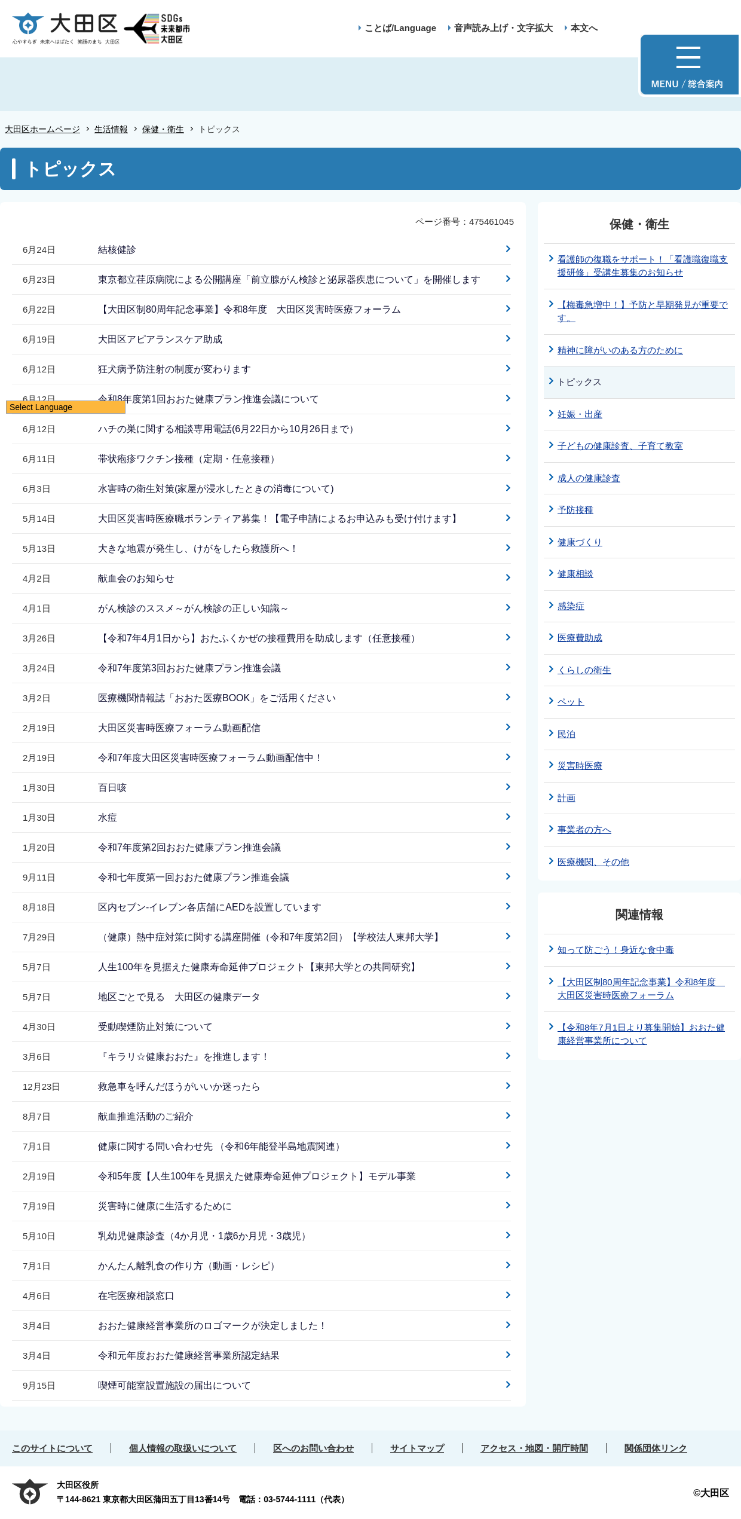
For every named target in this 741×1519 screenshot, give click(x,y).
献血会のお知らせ (136, 578)
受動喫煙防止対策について (155, 1027)
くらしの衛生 (584, 670)
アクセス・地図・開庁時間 (534, 1448)
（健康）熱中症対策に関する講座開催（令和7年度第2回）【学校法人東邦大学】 (270, 937)
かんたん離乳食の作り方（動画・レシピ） (189, 1266)
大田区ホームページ (42, 129)
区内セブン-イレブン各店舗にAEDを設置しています (209, 907)
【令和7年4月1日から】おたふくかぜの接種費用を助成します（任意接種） (259, 638)
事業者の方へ (584, 829)
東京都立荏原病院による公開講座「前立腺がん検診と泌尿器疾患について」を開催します (289, 279)
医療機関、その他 (593, 862)
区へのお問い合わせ (313, 1448)
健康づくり (580, 542)
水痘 (107, 817)
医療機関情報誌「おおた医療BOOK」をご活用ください (217, 698)
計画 (566, 798)
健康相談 (575, 574)
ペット (571, 701)
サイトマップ (417, 1448)
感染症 (571, 606)
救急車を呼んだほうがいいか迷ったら (179, 1086)
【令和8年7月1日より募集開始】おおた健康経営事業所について (641, 1034)
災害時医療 (580, 765)
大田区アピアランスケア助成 (160, 339)
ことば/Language (400, 28)
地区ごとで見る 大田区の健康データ (179, 997)
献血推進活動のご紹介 (146, 1116)
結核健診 (117, 249)
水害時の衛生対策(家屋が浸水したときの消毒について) (216, 489)
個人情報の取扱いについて (183, 1448)
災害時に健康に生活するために (165, 1206)
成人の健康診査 (589, 478)
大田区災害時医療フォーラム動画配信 (179, 728)
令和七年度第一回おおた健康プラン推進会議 (193, 877)
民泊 (566, 734)
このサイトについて (52, 1448)
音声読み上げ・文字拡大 (503, 28)
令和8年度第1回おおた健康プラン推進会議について (208, 399)
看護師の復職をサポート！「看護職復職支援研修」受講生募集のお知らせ (643, 266)
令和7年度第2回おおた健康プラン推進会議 (189, 847)
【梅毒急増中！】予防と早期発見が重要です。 (643, 311)
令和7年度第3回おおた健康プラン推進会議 (189, 668)
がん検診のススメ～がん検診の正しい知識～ (193, 608)
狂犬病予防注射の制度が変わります (174, 369)
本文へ (584, 28)
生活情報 (111, 129)
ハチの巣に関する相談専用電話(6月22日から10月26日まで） (228, 429)
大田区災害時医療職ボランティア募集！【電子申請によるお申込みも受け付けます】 (279, 519)
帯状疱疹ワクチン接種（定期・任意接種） (189, 459)
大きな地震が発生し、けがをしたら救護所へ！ (198, 548)
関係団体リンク (655, 1448)
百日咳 (112, 788)
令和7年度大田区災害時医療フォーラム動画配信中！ (210, 758)
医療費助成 (580, 637)
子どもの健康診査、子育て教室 (620, 446)
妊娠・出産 (580, 414)
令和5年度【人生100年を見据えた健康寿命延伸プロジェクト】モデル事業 (257, 1176)
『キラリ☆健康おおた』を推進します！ (184, 1057)
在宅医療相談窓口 (136, 1296)
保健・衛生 (163, 129)
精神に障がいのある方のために (620, 350)
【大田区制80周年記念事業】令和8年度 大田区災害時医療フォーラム (249, 309)
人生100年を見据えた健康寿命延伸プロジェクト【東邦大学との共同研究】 (259, 967)
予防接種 (575, 510)
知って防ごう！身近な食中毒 (616, 950)
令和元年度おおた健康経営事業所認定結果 (189, 1355)
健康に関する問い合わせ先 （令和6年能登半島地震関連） (221, 1146)
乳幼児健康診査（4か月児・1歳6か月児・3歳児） (204, 1236)
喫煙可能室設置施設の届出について (174, 1385)
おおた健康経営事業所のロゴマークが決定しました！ (212, 1326)
